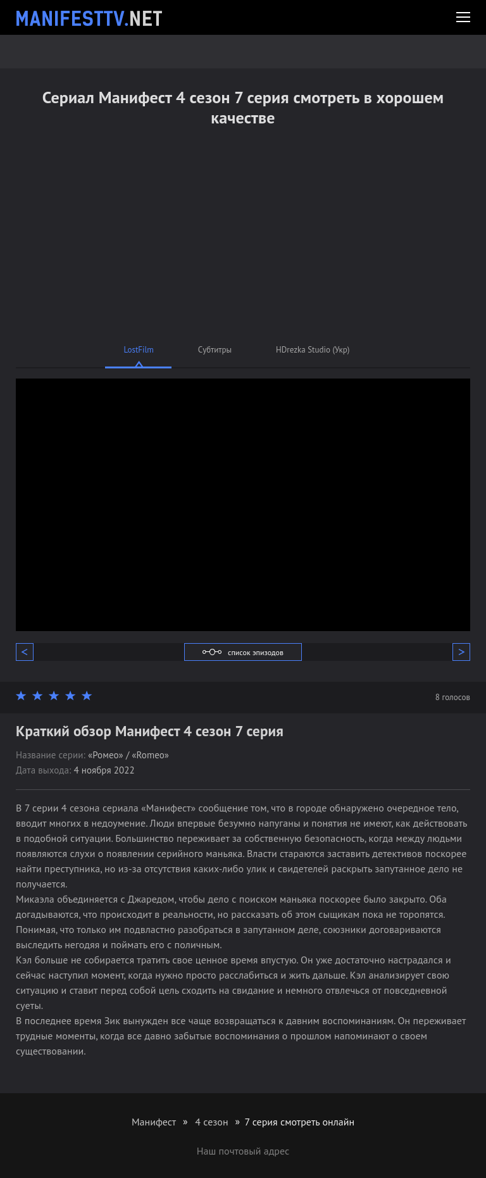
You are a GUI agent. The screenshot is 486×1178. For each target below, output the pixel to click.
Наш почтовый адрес (243, 1150)
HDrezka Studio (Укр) (312, 349)
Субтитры (215, 349)
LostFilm (139, 349)
